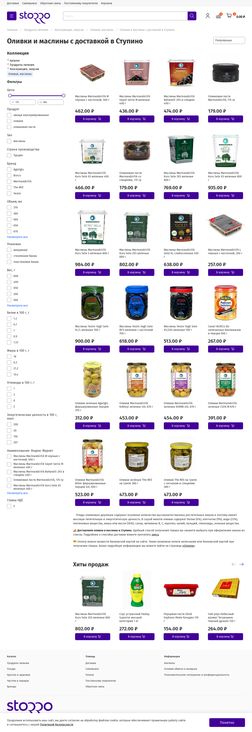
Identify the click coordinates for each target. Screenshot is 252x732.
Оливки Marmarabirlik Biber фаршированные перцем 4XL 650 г (90, 483)
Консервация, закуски (69, 29)
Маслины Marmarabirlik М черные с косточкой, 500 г (92, 98)
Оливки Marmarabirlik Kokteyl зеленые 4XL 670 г (136, 405)
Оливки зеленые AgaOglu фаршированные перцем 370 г (92, 407)
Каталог (15, 60)
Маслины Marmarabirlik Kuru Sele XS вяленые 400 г (92, 176)
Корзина (106, 3)
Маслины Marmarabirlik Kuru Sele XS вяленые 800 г (225, 176)
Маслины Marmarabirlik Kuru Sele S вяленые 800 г (92, 251)
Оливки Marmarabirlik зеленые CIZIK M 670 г (222, 405)
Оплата (90, 674)
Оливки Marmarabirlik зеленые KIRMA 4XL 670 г (180, 405)
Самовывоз (29, 3)
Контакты (169, 663)
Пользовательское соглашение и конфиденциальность (196, 674)
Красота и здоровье (18, 674)
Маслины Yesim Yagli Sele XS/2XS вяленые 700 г (180, 328)
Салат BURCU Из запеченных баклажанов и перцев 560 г (224, 330)
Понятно (227, 722)
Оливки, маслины (101, 29)
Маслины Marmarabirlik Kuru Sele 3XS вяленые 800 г (179, 176)
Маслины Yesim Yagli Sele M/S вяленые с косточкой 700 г (136, 330)
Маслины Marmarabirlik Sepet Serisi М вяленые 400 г (134, 100)
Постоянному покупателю (81, 3)
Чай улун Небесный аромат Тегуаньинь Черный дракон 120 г (221, 617)
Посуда (11, 668)
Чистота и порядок (18, 680)
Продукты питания (36, 29)
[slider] (10, 95)
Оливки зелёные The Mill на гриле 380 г (135, 481)
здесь (155, 534)
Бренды (11, 686)
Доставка (13, 3)
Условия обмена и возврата (180, 668)
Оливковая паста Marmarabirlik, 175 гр (221, 98)
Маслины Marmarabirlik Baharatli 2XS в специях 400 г (179, 100)
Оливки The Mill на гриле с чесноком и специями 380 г (180, 483)
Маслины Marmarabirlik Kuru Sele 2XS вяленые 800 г (134, 253)
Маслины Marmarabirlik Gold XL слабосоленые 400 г (181, 253)
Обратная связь (50, 3)
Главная (12, 29)
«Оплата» (188, 545)
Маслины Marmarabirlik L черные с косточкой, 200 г (225, 251)
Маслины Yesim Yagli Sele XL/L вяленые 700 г (91, 328)
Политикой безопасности (56, 724)
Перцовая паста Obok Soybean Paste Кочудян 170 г (181, 617)
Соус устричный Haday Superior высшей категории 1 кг (134, 617)
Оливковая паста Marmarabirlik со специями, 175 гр (130, 176)
